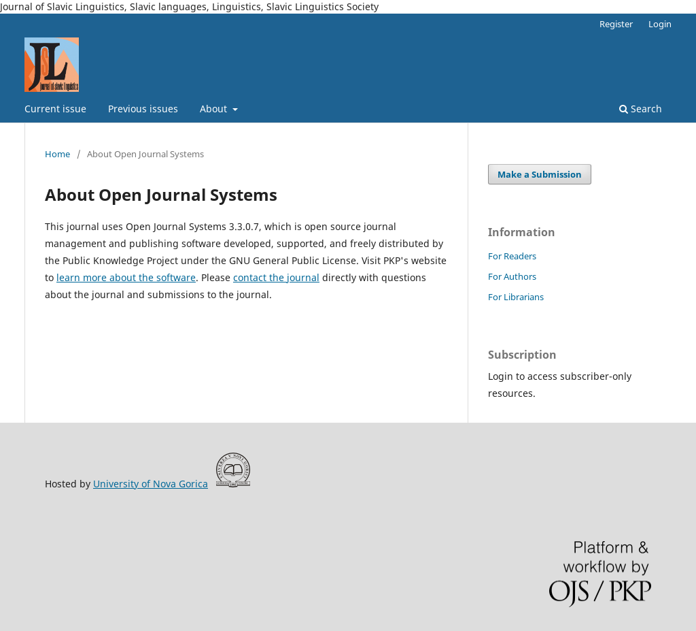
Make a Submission (540, 174)
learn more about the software (126, 277)
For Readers (512, 256)
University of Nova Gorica (150, 483)
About (215, 108)
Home (57, 154)
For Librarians (516, 297)
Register (616, 24)
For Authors (512, 276)
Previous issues (143, 108)
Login (660, 24)
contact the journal (276, 277)
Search (640, 108)
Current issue (55, 108)
